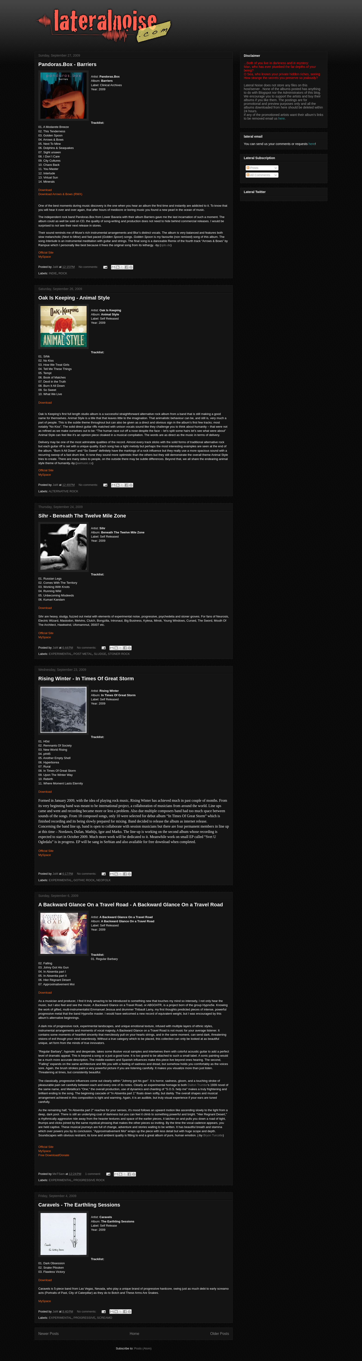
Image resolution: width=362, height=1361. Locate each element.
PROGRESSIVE (84, 1317)
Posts (252, 168)
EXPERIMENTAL (60, 654)
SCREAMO (104, 1317)
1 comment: (93, 1174)
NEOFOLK (103, 880)
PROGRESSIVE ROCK (89, 1180)
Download (45, 190)
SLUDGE (100, 654)
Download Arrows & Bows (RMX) (60, 194)
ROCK (62, 273)
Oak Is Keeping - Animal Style (74, 298)
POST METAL (82, 654)
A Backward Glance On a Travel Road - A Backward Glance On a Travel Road (130, 904)
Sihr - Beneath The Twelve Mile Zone (82, 516)
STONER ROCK (119, 654)
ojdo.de (166, 245)
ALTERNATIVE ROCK (63, 491)
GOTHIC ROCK (84, 880)
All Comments (258, 175)
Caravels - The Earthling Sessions (79, 1205)
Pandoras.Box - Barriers (67, 64)
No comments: (89, 267)
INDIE (53, 273)
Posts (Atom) (142, 1348)
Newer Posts (48, 1334)
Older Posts (219, 1334)
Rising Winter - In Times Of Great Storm (86, 678)
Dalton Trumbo (197, 1085)
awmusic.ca (84, 463)
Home (134, 1334)
